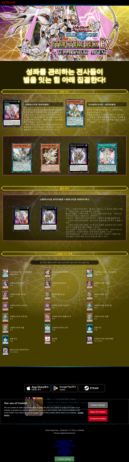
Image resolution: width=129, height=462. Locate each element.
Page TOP (64, 443)
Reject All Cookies (97, 415)
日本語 (64, 4)
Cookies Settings (64, 459)
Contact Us (64, 448)
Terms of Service (64, 453)
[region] (64, 414)
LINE (70, 441)
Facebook (62, 441)
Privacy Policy (64, 450)
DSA (64, 455)
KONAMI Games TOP (64, 446)
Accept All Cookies (98, 422)
